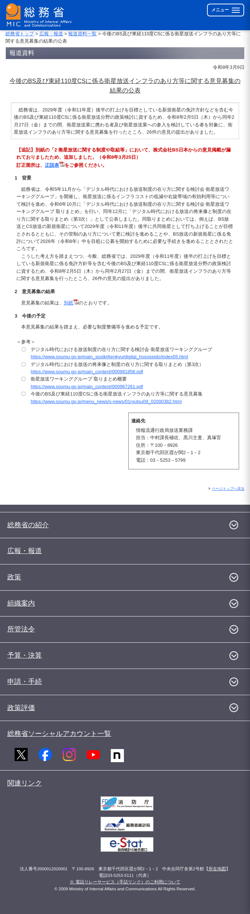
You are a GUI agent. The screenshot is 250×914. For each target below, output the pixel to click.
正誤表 (55, 165)
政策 (14, 577)
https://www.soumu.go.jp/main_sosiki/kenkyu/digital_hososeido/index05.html (109, 356)
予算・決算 (24, 655)
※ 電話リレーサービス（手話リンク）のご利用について (125, 882)
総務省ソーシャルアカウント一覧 (59, 733)
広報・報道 (51, 33)
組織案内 (21, 603)
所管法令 (21, 629)
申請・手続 (24, 681)
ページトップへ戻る (228, 488)
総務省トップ (19, 33)
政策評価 (21, 708)
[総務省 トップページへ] (40, 15)
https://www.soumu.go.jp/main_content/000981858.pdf (87, 371)
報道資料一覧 (82, 33)
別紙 (68, 303)
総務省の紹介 (28, 525)
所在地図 (217, 869)
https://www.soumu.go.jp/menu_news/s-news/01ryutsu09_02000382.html (106, 401)
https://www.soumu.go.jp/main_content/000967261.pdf (87, 386)
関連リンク (24, 783)
